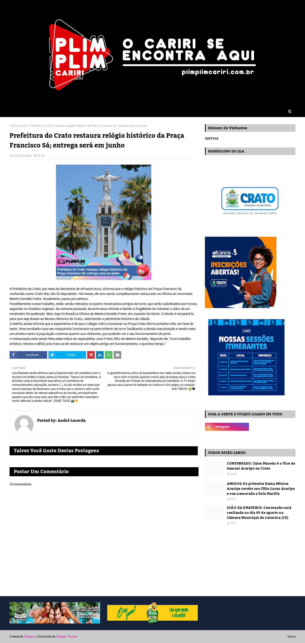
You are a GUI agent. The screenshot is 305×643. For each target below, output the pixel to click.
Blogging (30, 636)
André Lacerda (22, 155)
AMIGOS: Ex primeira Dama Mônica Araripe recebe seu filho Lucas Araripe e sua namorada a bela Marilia (261, 488)
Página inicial (18, 126)
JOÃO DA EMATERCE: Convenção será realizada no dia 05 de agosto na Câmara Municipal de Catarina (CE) (259, 513)
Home (291, 636)
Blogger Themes (66, 636)
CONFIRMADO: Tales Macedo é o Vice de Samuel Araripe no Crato (261, 466)
